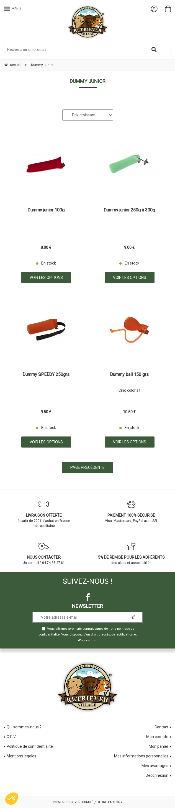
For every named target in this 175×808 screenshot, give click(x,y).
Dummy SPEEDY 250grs (46, 374)
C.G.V (11, 736)
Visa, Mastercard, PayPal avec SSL (131, 511)
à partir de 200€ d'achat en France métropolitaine (44, 514)
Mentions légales (21, 756)
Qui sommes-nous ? (24, 727)
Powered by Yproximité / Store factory (87, 802)
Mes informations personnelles (141, 756)
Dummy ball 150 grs (129, 374)
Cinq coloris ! (129, 390)
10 (129, 412)
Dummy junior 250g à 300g (129, 210)
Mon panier (158, 746)
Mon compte (157, 736)
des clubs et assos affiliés (131, 553)
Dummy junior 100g (46, 210)
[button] (11, 798)
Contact (161, 727)
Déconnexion (157, 775)
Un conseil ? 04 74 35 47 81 (44, 553)
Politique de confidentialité (30, 746)
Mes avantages (154, 765)
